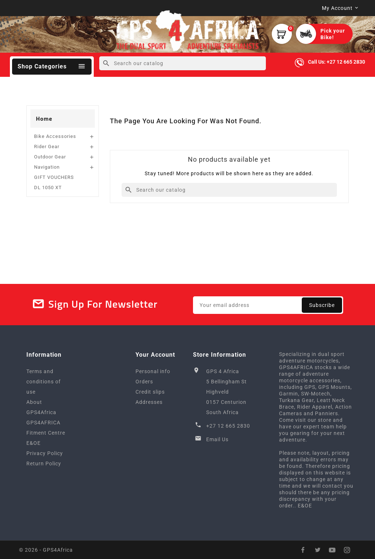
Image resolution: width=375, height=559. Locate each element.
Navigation (47, 167)
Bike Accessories (55, 136)
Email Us (217, 439)
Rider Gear (46, 146)
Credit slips (150, 392)
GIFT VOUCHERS (54, 177)
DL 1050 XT (48, 187)
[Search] (182, 63)
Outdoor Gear (50, 157)
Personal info (152, 371)
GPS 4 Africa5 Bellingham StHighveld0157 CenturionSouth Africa (226, 391)
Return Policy (43, 463)
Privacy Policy (44, 453)
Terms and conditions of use (43, 381)
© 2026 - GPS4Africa (46, 550)
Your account (155, 354)
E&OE (33, 443)
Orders (144, 381)
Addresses (149, 402)
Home (44, 118)
